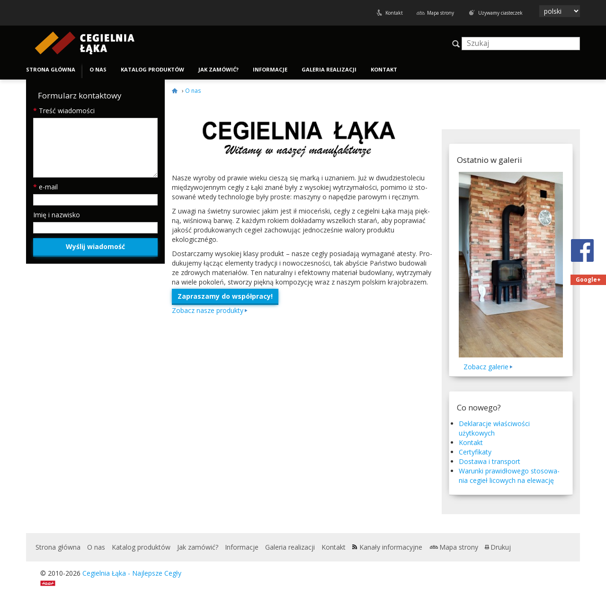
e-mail (45, 186)
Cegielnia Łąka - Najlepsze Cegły (131, 573)
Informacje (270, 69)
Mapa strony (440, 12)
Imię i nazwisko (56, 214)
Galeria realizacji (329, 69)
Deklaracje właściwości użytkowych (494, 428)
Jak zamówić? (218, 69)
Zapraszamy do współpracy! (225, 296)
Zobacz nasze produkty (207, 310)
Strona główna (50, 69)
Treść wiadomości (64, 110)
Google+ (588, 280)
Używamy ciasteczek (500, 12)
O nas (98, 69)
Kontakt (394, 12)
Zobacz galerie (485, 366)
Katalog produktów (152, 69)
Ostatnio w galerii (489, 159)
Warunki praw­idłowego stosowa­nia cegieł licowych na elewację (509, 475)
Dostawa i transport (489, 461)
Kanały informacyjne (390, 547)
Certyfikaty (475, 451)
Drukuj (500, 547)
